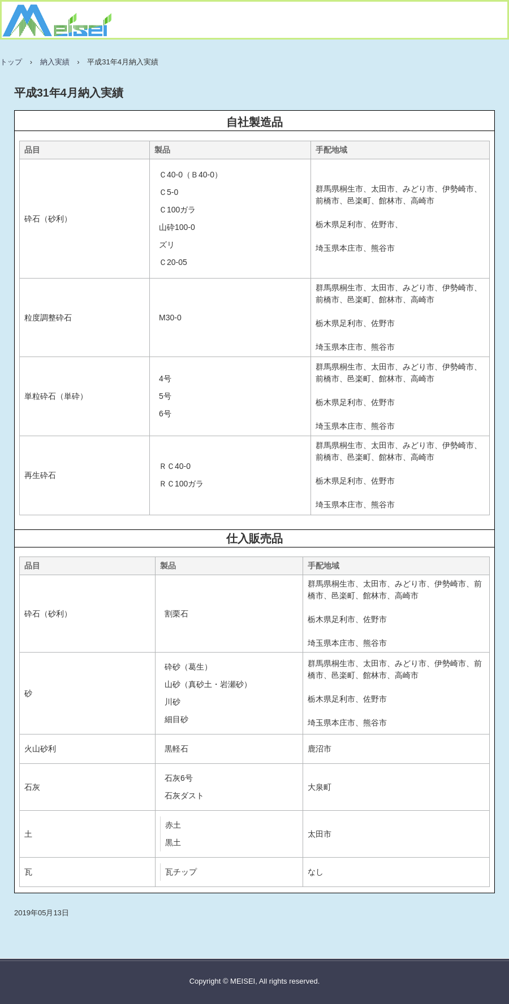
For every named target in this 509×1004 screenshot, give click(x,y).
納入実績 (55, 62)
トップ (11, 62)
